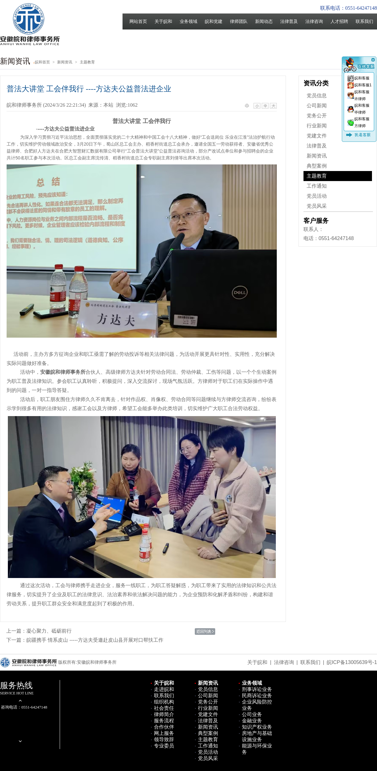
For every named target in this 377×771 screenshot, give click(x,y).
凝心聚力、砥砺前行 (49, 631)
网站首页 (138, 21)
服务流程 (164, 720)
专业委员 (164, 745)
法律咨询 (314, 21)
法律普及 (289, 21)
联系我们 (364, 21)
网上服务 (164, 733)
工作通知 (317, 186)
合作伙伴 (164, 727)
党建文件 (317, 135)
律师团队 (239, 21)
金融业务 (252, 720)
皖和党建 (213, 21)
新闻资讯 (317, 155)
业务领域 (188, 21)
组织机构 (164, 701)
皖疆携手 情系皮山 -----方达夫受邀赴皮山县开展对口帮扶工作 (94, 640)
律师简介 (164, 714)
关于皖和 (163, 21)
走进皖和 (164, 689)
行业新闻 (317, 125)
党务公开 (317, 115)
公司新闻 (317, 105)
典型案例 (317, 166)
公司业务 (252, 714)
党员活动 (317, 196)
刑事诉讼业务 (257, 689)
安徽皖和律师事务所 (62, 372)
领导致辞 (164, 739)
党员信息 (317, 95)
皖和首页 (42, 62)
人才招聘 (339, 21)
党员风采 (317, 206)
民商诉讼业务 (257, 695)
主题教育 (317, 176)
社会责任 (164, 708)
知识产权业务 (257, 727)
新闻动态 (264, 21)
